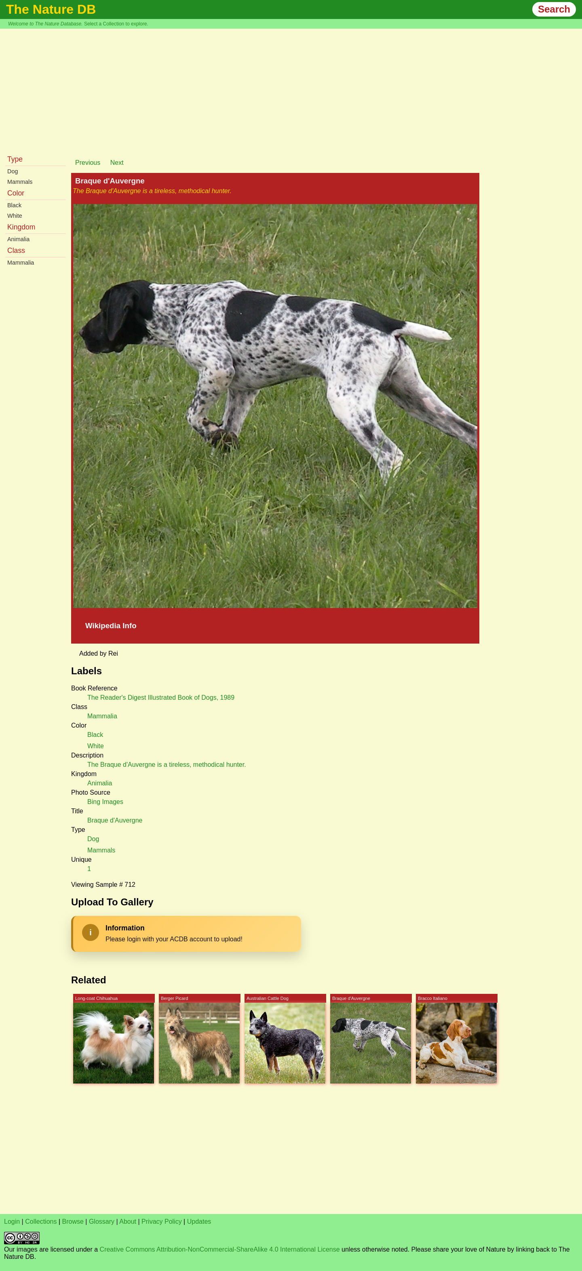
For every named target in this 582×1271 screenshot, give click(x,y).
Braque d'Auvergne (114, 820)
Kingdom (21, 227)
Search (554, 9)
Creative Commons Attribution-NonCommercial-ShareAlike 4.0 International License (220, 1249)
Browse (73, 1221)
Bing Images (105, 801)
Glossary (101, 1221)
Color (15, 193)
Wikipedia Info (111, 625)
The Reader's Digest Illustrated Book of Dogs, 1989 (160, 697)
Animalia (18, 239)
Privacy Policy (161, 1221)
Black (14, 205)
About (127, 1221)
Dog (12, 171)
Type (15, 159)
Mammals (19, 182)
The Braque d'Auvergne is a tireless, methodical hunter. (166, 764)
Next (117, 162)
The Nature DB (51, 9)
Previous (87, 162)
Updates (199, 1221)
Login (12, 1221)
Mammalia (20, 262)
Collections (41, 1221)
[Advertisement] (291, 89)
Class (16, 250)
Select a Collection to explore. (116, 24)
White (14, 216)
